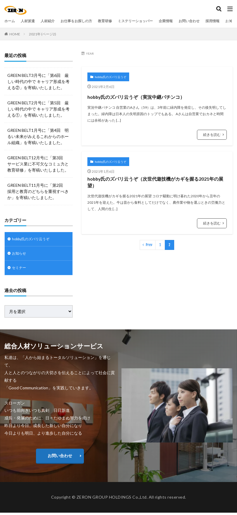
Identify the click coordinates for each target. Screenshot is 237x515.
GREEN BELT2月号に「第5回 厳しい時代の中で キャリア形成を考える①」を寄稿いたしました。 (38, 108)
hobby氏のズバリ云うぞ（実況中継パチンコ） (154, 101)
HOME (14, 34)
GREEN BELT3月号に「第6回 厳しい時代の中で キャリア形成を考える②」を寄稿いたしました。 (38, 81)
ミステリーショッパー (152, 20)
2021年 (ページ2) (42, 34)
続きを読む (212, 145)
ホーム (10, 20)
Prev (149, 262)
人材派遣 (31, 20)
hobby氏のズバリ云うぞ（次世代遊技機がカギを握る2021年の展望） (154, 196)
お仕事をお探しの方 (85, 20)
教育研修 (118, 20)
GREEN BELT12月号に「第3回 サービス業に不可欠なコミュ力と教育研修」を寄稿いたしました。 (38, 163)
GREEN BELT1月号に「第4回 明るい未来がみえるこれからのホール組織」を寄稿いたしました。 (38, 136)
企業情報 (187, 20)
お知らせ (20, 254)
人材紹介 (53, 20)
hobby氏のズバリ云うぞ (110, 77)
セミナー (20, 269)
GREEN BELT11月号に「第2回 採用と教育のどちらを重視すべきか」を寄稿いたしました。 (38, 191)
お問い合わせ (213, 20)
